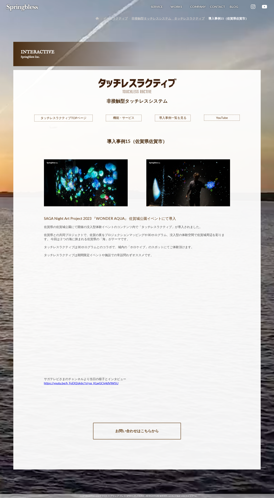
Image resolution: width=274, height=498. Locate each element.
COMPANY (198, 6)
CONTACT (217, 6)
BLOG (234, 6)
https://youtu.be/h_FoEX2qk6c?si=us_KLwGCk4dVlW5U (81, 383)
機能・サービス (123, 117)
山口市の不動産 (174, 496)
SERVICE (157, 6)
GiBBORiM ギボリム (189, 496)
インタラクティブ (115, 18)
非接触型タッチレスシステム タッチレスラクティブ (168, 18)
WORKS (176, 6)
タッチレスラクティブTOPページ (63, 118)
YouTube (222, 117)
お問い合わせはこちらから (137, 431)
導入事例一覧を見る (172, 117)
